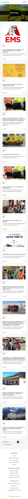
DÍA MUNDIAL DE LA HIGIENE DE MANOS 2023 (14, 254)
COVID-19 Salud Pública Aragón (14, 483)
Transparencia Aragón (14, 488)
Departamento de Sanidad (14, 475)
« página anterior (5, 442)
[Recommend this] (3, 46)
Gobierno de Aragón (14, 473)
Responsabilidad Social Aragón (14, 490)
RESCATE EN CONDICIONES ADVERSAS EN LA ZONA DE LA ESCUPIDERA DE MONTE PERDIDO (13, 428)
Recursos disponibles (14, 460)
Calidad (14, 455)
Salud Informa (14, 485)
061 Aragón (5, 2)
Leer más (4, 59)
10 (22, 442)
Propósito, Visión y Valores (14, 458)
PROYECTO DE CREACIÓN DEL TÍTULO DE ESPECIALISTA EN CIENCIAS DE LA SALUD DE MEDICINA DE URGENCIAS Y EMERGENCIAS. (13, 119)
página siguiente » (8, 445)
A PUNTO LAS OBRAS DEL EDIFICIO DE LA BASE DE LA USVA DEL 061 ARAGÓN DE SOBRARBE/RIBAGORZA (12, 393)
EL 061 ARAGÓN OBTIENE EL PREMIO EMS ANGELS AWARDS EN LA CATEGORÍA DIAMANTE (13, 51)
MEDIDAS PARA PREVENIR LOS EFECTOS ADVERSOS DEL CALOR (12, 85)
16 (3, 444)
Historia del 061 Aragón (14, 462)
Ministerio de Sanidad (14, 470)
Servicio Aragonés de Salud (14, 477)
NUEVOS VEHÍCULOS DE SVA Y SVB (11, 154)
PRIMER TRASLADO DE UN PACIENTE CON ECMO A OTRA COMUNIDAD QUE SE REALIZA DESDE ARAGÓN (13, 288)
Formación (14, 464)
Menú (25, 2)
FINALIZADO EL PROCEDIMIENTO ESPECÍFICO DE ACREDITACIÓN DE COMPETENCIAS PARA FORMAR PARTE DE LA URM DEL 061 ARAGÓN (13, 359)
